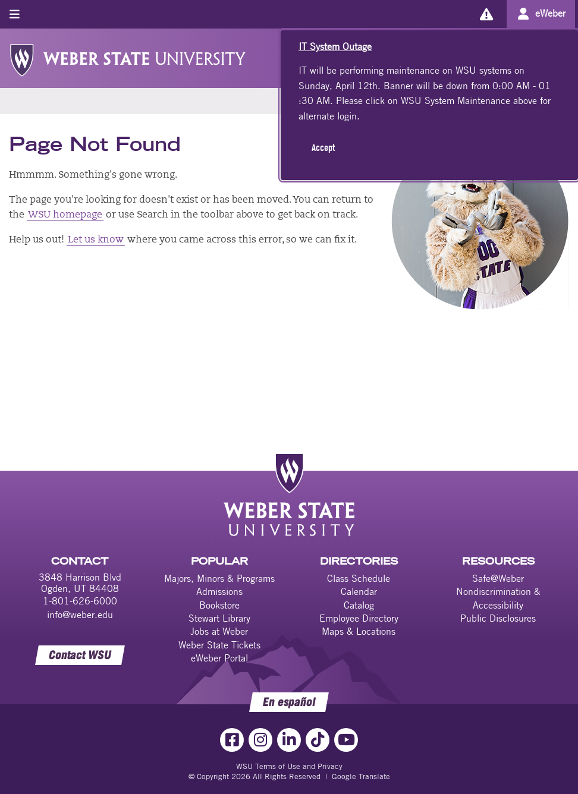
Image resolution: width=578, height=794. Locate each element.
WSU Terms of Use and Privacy (289, 766)
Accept (323, 147)
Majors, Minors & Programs (219, 578)
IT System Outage (335, 46)
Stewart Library (219, 618)
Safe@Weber (498, 578)
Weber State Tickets (219, 645)
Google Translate (361, 776)
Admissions (219, 591)
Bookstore (219, 605)
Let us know (96, 240)
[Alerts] (486, 14)
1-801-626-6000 (80, 601)
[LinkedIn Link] (289, 740)
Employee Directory (358, 618)
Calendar (359, 591)
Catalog (359, 605)
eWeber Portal (219, 658)
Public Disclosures (498, 618)
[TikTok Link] (317, 740)
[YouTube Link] (346, 740)
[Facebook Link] (232, 740)
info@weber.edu (80, 614)
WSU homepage (65, 215)
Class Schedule (358, 578)
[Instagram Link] (260, 740)
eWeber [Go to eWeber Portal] (550, 13)
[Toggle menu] (14, 14)
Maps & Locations (358, 631)
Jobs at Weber (219, 631)
